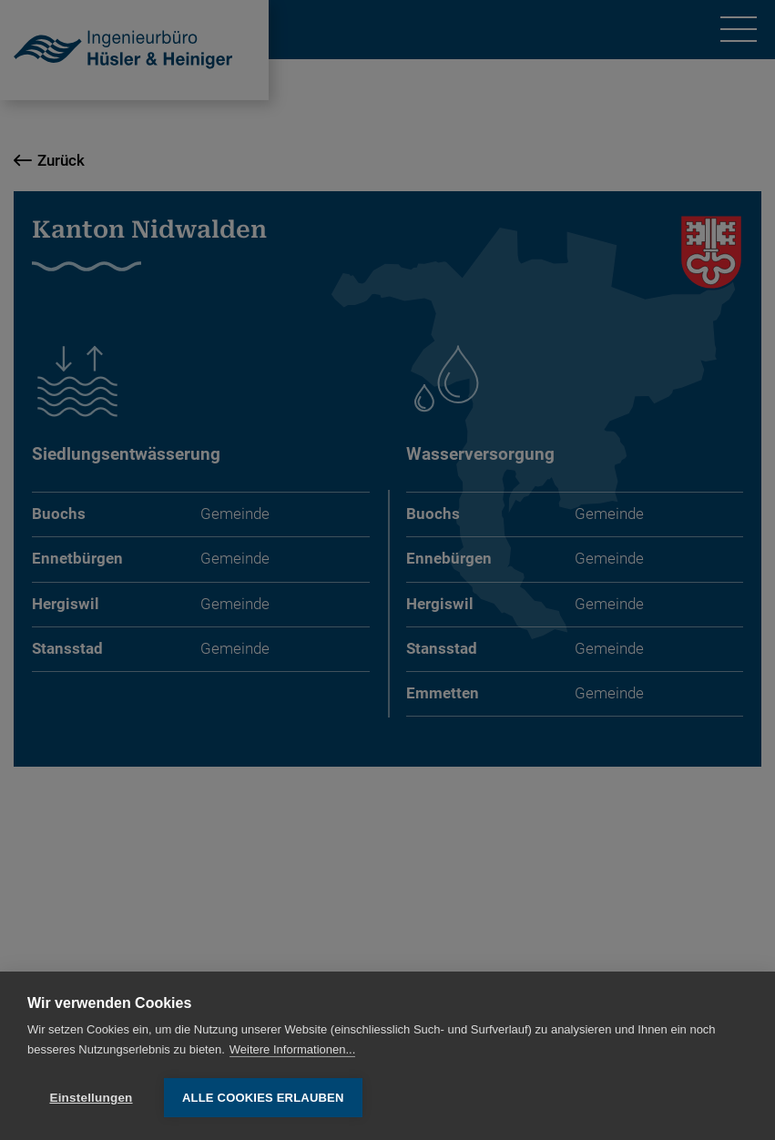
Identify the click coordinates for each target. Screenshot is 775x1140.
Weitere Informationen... (292, 1049)
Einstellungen (90, 1097)
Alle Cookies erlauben (263, 1097)
